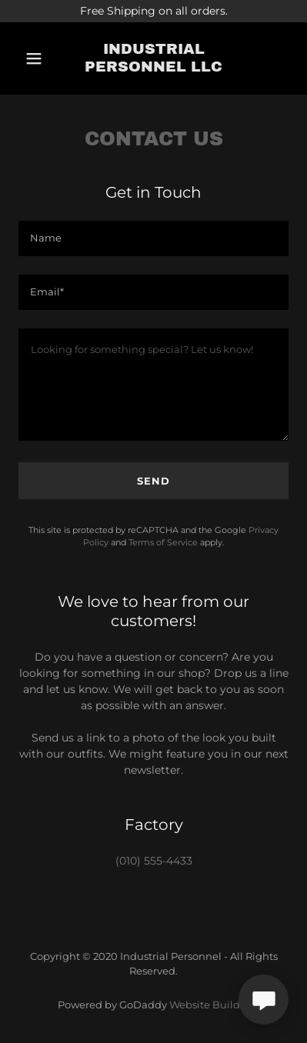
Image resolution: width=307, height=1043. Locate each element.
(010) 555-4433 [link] (153, 861)
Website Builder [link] (209, 1004)
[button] (35, 58)
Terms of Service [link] (163, 542)
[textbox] (153, 238)
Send (153, 481)
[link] (153, 58)
